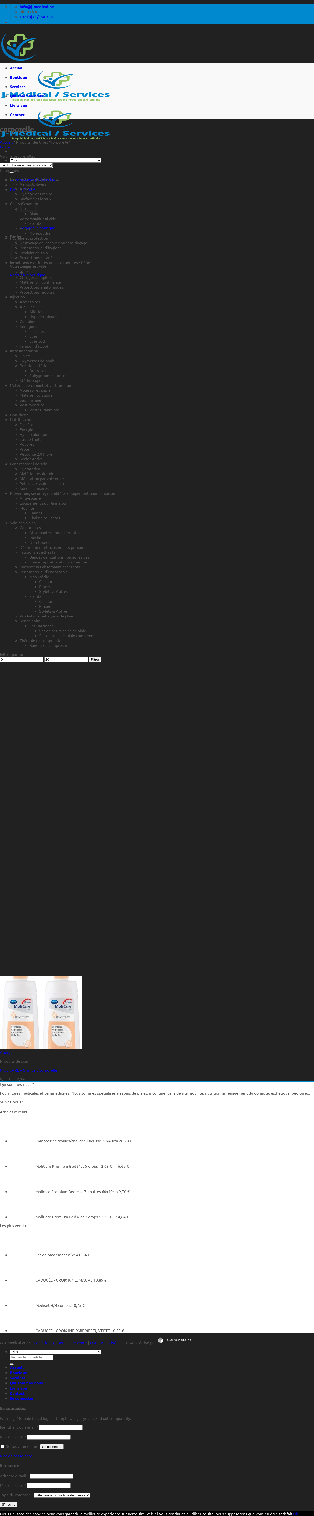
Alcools (26, 188)
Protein (26, 448)
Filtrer (95, 659)
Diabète (26, 424)
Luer (33, 336)
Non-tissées (39, 542)
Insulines (37, 331)
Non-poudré (40, 232)
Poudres (27, 444)
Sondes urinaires (34, 488)
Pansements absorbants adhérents (50, 566)
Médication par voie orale (42, 478)
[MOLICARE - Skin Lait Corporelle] (41, 1047)
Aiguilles (27, 306)
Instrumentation (24, 350)
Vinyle (25, 228)
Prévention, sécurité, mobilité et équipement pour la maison (62, 493)
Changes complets (36, 277)
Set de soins (30, 620)
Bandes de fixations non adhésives (59, 556)
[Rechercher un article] (12, 172)
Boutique (18, 77)
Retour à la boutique (37, 227)
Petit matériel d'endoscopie (44, 571)
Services (18, 86)
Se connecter (52, 1447)
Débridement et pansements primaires (53, 547)
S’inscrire (8, 1504)
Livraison (18, 105)
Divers (25, 355)
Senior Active (31, 458)
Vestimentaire (32, 404)
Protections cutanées (38, 257)
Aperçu (6, 1052)
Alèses (25, 267)
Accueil (17, 67)
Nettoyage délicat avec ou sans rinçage (53, 242)
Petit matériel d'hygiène (41, 247)
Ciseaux (46, 581)
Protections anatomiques (41, 286)
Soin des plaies (23, 522)
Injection (17, 296)
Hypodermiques (43, 316)
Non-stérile (39, 576)
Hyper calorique (33, 434)
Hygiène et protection (29, 237)
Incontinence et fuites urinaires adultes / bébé (50, 262)
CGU (94, 1342)
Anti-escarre (30, 498)
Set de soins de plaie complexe (66, 635)
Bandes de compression (50, 645)
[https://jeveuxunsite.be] (174, 1342)
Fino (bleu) (38, 218)
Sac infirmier (31, 399)
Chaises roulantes (44, 517)
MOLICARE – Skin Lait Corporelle (28, 1069)
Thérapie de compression (42, 640)
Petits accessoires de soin (42, 483)
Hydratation (30, 468)
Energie (26, 429)
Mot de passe (13, 1436)
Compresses (30, 527)
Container (28, 321)
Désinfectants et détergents (34, 178)
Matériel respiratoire (38, 473)
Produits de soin (34, 252)
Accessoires (30, 301)
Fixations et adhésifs (37, 552)
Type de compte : (16, 1494)
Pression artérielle (36, 365)
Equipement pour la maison (43, 502)
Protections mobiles (37, 291)
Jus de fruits (30, 439)
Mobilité (27, 507)
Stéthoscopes (31, 380)
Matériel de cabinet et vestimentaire (42, 385)
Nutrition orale (23, 419)
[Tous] (55, 160)
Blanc (34, 213)
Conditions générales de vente (60, 1342)
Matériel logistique (36, 394)
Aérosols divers (33, 183)
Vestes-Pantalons (44, 409)
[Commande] (26, 165)
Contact (17, 114)
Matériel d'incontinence (40, 282)
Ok (295, 1513)
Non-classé (19, 414)
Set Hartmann (41, 625)
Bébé (24, 272)
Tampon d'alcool (34, 345)
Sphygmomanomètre (47, 375)
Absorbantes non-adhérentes (54, 532)
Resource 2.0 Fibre (36, 453)
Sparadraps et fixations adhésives (58, 561)
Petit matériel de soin (28, 463)
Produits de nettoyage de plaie (46, 615)
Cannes (35, 512)
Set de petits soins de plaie (62, 630)
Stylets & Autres (53, 591)
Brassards (37, 370)
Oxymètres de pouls (37, 360)
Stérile (35, 223)
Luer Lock (37, 340)
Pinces (45, 586)
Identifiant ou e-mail (19, 1426)
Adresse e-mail (14, 1475)
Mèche (35, 537)
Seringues (28, 326)
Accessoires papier (36, 390)
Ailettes (36, 311)
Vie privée (109, 1342)
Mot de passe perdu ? (18, 1455)
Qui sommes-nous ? (28, 95)
